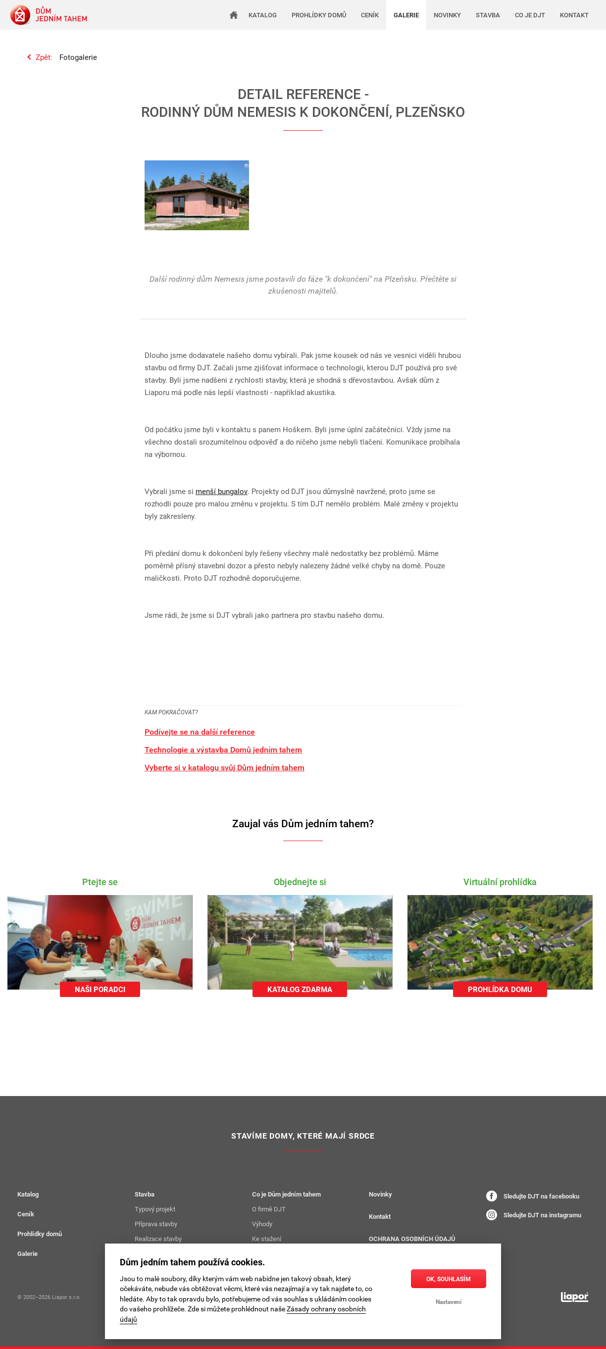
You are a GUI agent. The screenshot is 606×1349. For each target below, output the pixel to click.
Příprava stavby (156, 1223)
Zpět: (44, 57)
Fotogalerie (78, 57)
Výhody (262, 1223)
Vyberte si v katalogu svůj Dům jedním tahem (224, 767)
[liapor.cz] (575, 1297)
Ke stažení (266, 1238)
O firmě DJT (269, 1208)
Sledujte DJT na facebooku (532, 1196)
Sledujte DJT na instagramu (533, 1214)
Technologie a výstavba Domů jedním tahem (223, 749)
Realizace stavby (158, 1238)
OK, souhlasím (448, 1279)
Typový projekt (155, 1208)
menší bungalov (222, 491)
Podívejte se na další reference (200, 732)
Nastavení (448, 1301)
